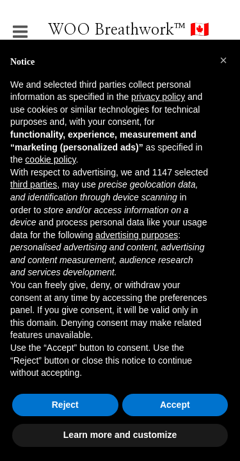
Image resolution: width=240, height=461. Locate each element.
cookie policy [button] (50, 159)
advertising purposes (136, 235)
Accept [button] (175, 405)
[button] (223, 60)
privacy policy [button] (158, 97)
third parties (33, 184)
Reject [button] (65, 405)
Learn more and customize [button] (120, 435)
